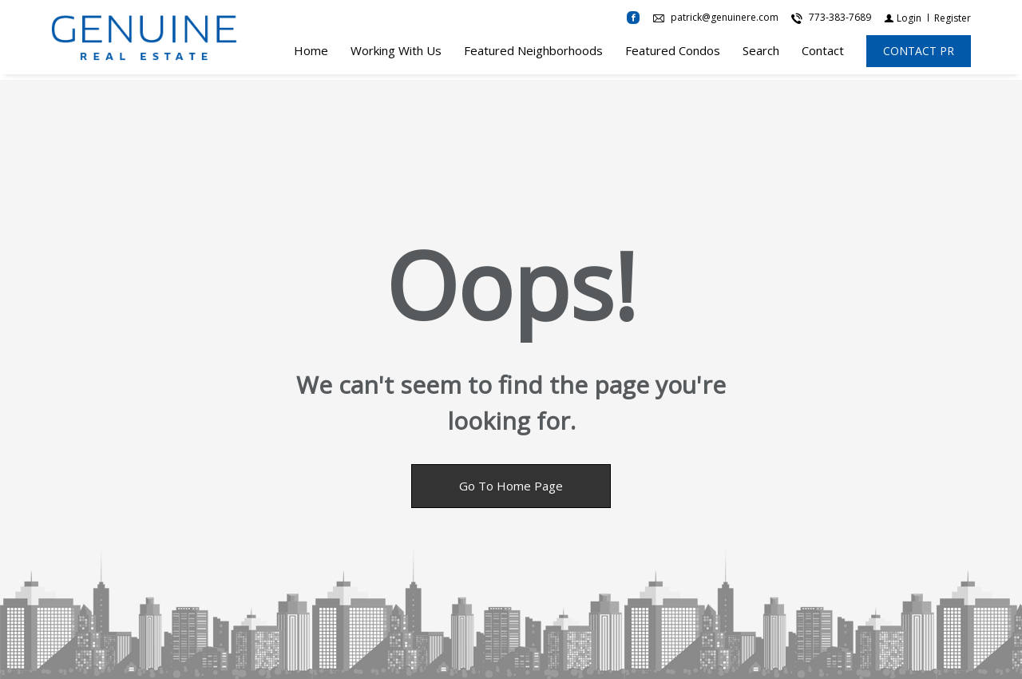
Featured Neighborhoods (533, 54)
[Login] (902, 20)
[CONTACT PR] (918, 53)
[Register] (952, 20)
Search (761, 54)
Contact (823, 54)
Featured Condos (672, 54)
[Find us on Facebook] (633, 21)
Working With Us (396, 54)
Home (311, 54)
